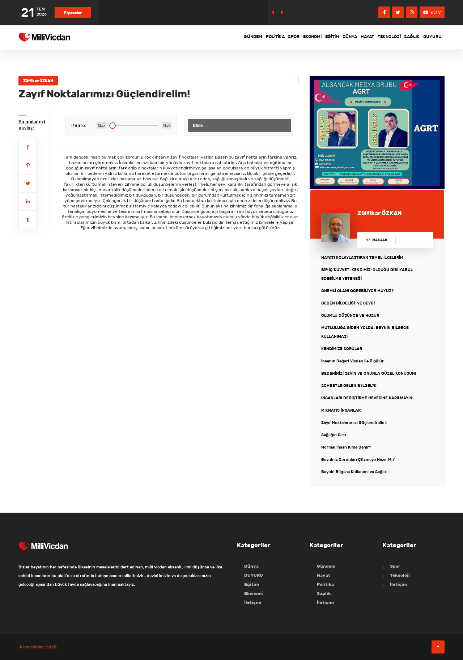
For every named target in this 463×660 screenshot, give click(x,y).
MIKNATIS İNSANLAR (341, 410)
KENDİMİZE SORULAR (341, 348)
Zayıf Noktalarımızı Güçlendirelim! (354, 422)
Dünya (322, 37)
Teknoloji (374, 37)
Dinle (198, 125)
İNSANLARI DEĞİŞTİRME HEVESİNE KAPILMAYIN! (367, 397)
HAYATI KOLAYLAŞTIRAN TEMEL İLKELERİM (362, 257)
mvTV (432, 12)
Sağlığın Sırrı (333, 434)
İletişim (252, 602)
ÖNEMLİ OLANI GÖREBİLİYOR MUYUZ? (357, 290)
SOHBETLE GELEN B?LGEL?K (349, 385)
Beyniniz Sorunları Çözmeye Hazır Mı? (358, 459)
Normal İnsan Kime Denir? (346, 447)
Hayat (346, 37)
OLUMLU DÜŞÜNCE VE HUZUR (350, 315)
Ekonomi (272, 37)
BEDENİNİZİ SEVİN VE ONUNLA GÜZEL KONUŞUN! (368, 373)
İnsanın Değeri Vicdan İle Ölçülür (352, 360)
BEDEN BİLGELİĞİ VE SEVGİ (348, 303)
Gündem (193, 37)
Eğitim (298, 37)
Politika (221, 37)
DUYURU (429, 37)
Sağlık (403, 37)
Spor (246, 37)
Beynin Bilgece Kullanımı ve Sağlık (354, 471)
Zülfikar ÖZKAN (38, 80)
